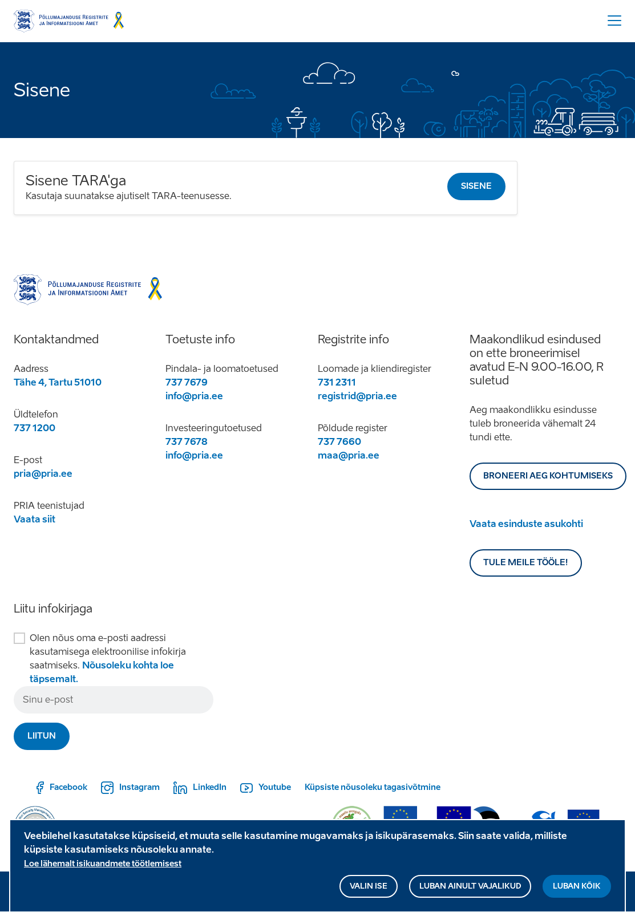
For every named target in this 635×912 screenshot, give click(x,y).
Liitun (41, 736)
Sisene (476, 186)
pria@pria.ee (43, 473)
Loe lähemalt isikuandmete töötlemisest (102, 868)
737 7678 (186, 441)
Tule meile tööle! (525, 563)
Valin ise (368, 890)
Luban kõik (577, 890)
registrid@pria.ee (357, 396)
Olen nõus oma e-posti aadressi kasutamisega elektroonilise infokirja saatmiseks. (108, 658)
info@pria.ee (194, 396)
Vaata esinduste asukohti (526, 523)
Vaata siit (34, 519)
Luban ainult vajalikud (470, 890)
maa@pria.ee (348, 455)
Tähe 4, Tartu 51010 (58, 382)
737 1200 (34, 428)
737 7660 (339, 441)
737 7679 (186, 382)
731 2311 (337, 382)
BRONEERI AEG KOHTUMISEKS (548, 476)
